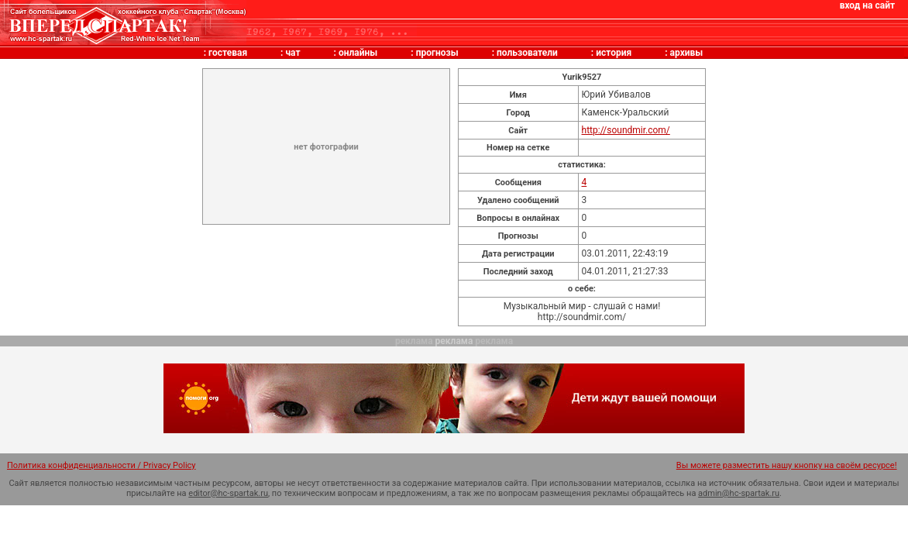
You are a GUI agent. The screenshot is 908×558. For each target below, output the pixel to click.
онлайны (358, 52)
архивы (686, 52)
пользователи (527, 52)
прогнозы (437, 52)
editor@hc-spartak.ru (228, 493)
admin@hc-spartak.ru (738, 493)
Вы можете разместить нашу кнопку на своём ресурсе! (786, 465)
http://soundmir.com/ (626, 130)
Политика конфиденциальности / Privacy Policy (101, 465)
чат (292, 52)
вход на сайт (867, 5)
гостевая (227, 52)
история (613, 52)
